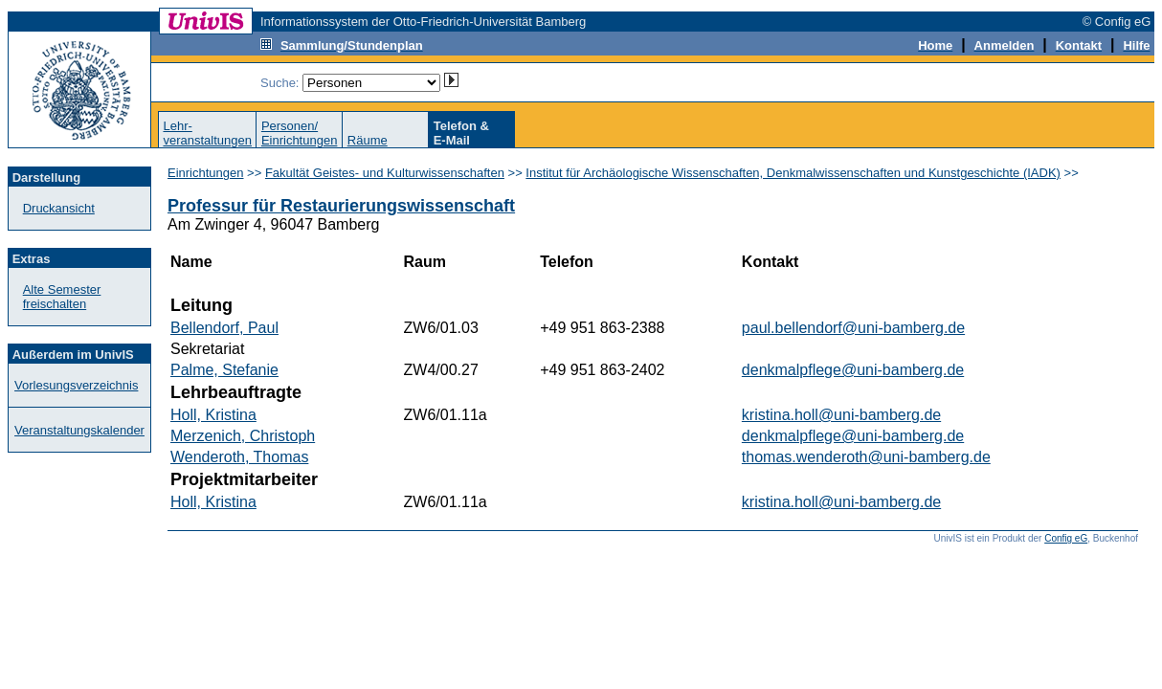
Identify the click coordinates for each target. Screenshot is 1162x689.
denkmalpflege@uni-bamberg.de (853, 370)
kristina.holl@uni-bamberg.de (841, 415)
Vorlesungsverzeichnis (76, 385)
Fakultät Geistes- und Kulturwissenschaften (384, 173)
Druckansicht (59, 208)
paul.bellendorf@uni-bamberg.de (853, 328)
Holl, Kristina (213, 415)
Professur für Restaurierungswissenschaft (341, 205)
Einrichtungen (206, 173)
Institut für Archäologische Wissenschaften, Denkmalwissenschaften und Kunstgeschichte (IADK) (793, 173)
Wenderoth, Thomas (239, 457)
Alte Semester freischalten (62, 296)
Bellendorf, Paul (224, 328)
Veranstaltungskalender (79, 430)
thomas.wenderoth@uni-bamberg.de (866, 457)
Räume (367, 140)
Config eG (1065, 538)
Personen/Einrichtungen (299, 133)
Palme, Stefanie (224, 370)
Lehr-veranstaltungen (207, 133)
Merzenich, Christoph (242, 436)
